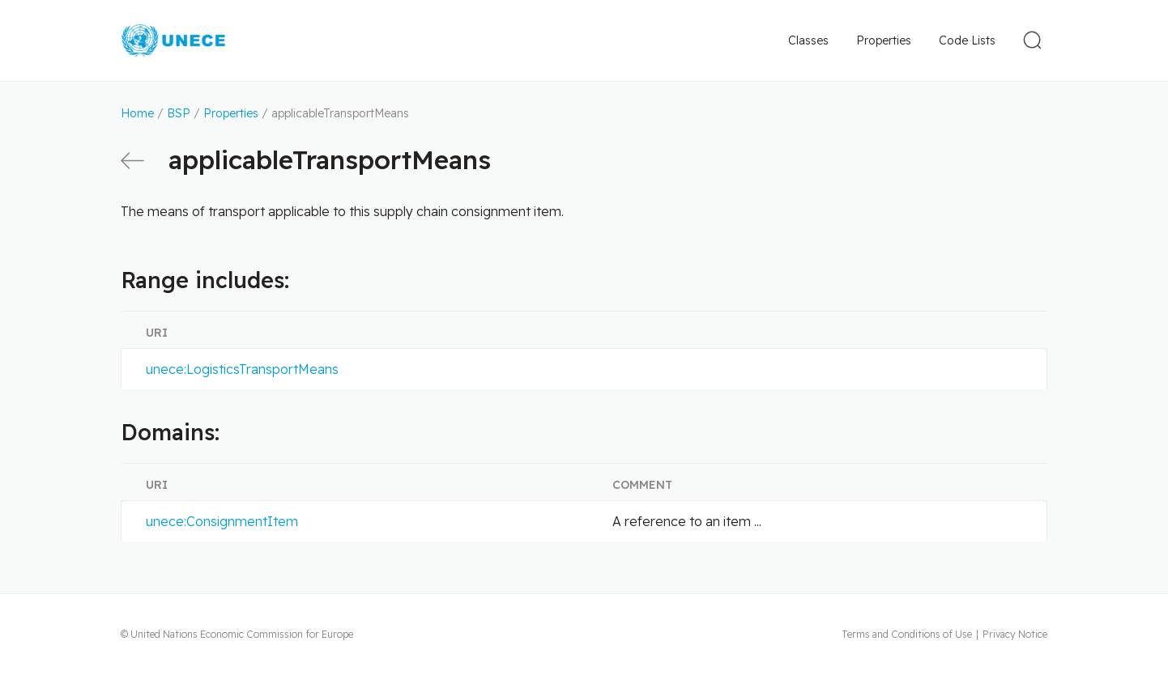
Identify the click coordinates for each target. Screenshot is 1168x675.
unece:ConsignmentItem (222, 521)
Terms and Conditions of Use (907, 634)
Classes (808, 40)
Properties (883, 40)
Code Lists (967, 40)
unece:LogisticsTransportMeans (242, 369)
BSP (178, 113)
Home (137, 113)
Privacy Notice (1015, 634)
